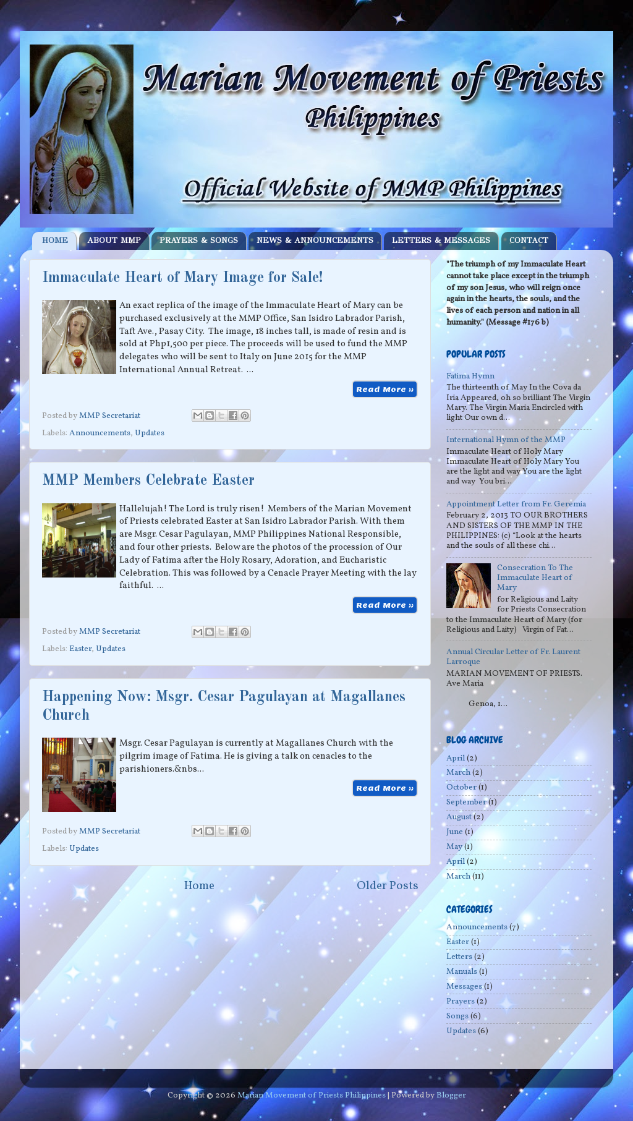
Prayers (460, 1001)
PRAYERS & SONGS (198, 240)
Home (199, 886)
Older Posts (387, 886)
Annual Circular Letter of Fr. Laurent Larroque (513, 657)
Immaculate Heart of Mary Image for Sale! (182, 278)
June (454, 832)
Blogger (451, 1095)
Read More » (385, 389)
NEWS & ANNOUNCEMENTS (315, 240)
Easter (80, 649)
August (459, 817)
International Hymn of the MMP (506, 440)
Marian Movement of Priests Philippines (311, 1095)
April (455, 758)
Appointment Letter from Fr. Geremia (516, 504)
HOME (55, 240)
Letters (459, 957)
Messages (464, 986)
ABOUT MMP (114, 240)
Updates (149, 433)
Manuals (461, 972)
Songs (457, 1016)
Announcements (99, 433)
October (461, 787)
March (458, 772)
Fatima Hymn (470, 376)
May (454, 847)
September (466, 802)
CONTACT (528, 240)
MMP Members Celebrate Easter (148, 481)
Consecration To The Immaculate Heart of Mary (535, 578)
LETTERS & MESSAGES (441, 240)
